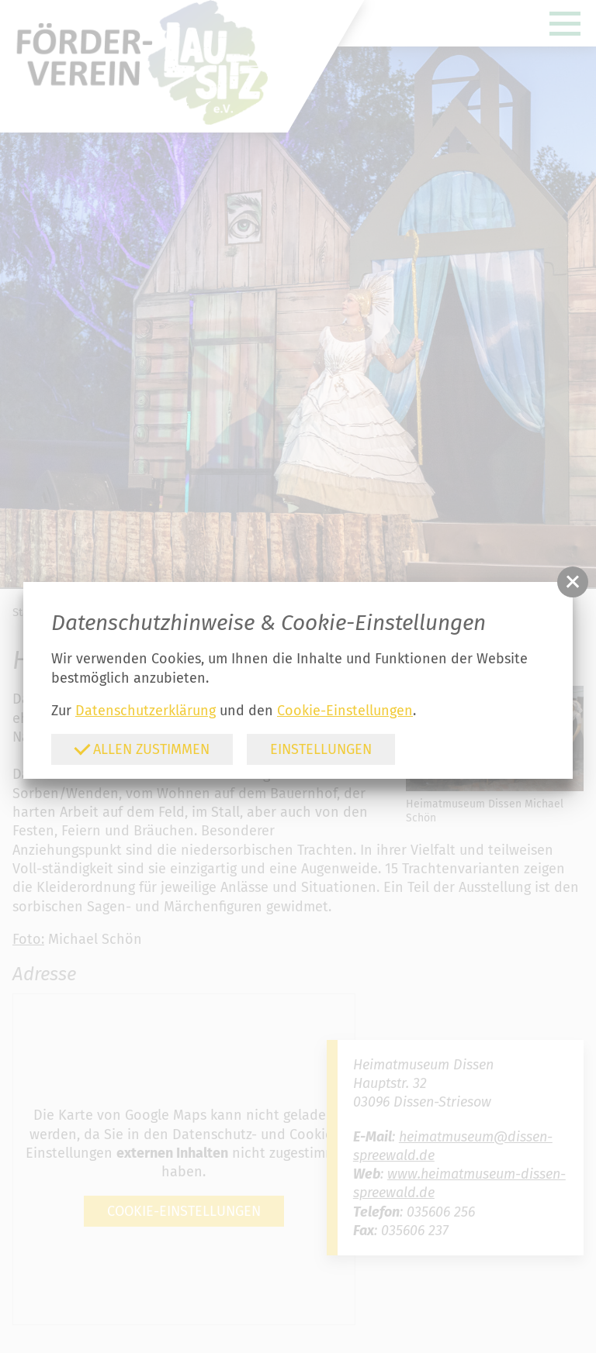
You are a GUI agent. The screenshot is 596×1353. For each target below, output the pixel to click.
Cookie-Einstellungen (345, 710)
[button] (572, 581)
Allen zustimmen (142, 749)
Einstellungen (321, 749)
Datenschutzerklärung (145, 710)
